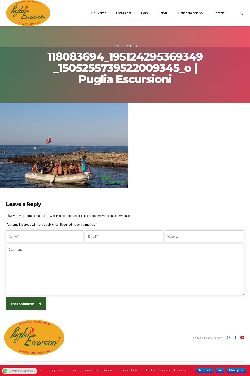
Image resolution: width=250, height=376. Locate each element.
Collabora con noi (190, 13)
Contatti (219, 13)
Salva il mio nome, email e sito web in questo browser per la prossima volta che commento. (70, 215)
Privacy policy (236, 370)
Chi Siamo (98, 13)
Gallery (131, 46)
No (220, 370)
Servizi (163, 13)
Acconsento (205, 370)
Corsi (144, 13)
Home (116, 46)
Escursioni (123, 13)
